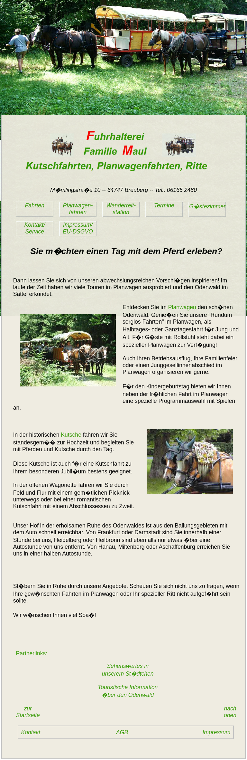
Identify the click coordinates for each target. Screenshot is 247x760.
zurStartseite (28, 711)
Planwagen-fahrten (78, 208)
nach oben (232, 711)
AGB (122, 732)
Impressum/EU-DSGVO (78, 228)
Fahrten (34, 205)
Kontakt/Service (34, 228)
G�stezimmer (207, 206)
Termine (164, 205)
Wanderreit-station (121, 208)
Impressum (216, 732)
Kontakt (31, 732)
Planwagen (182, 307)
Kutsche (71, 435)
